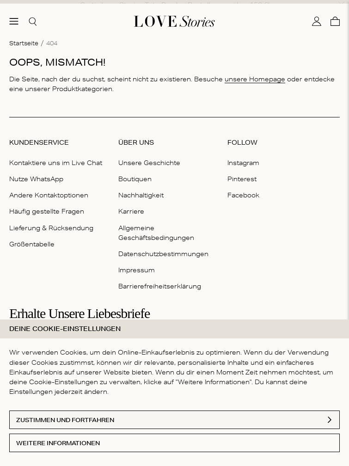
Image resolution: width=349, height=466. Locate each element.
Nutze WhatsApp (36, 172)
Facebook (243, 188)
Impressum (136, 263)
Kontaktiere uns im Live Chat (55, 156)
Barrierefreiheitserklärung (159, 280)
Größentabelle (32, 237)
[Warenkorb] (335, 15)
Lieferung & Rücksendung (51, 221)
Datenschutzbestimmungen (163, 247)
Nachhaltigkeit (141, 188)
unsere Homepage (255, 72)
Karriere (131, 205)
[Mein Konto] (316, 15)
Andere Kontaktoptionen (48, 188)
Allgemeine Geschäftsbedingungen (156, 226)
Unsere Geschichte (149, 156)
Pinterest (242, 172)
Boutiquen (135, 172)
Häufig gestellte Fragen (46, 205)
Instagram (243, 156)
